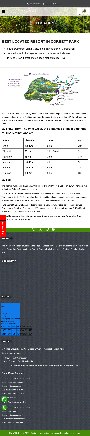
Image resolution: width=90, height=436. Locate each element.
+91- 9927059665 (35, 4)
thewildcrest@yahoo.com (53, 4)
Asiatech (60, 433)
